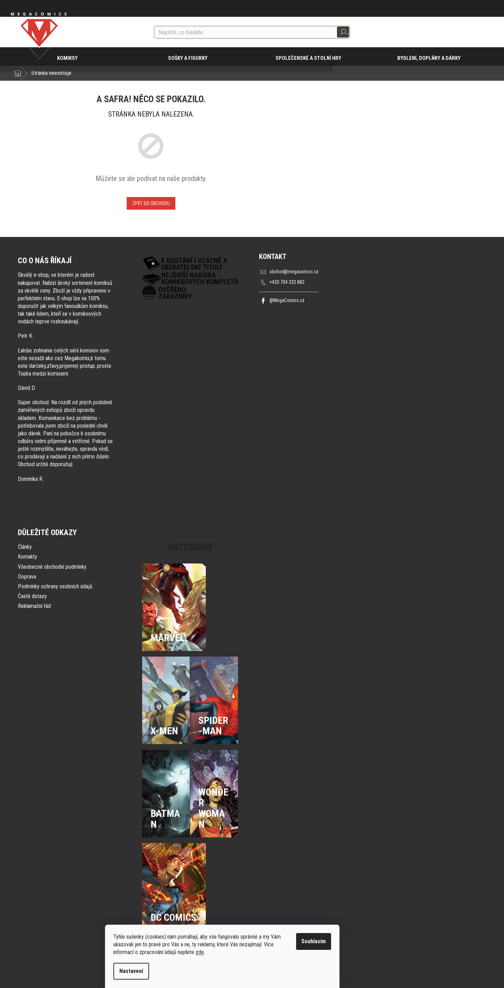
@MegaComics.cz (288, 300)
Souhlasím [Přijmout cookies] (343, 941)
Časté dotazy (32, 596)
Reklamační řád (34, 606)
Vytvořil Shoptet (477, 974)
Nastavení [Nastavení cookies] (161, 971)
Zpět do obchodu (151, 203)
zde (229, 952)
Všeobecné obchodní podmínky (52, 566)
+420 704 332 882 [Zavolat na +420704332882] (287, 282)
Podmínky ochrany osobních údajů (55, 586)
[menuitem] (71, 57)
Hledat (343, 32)
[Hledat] (252, 32)
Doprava (27, 576)
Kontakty (27, 556)
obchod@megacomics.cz (295, 272)
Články (25, 547)
